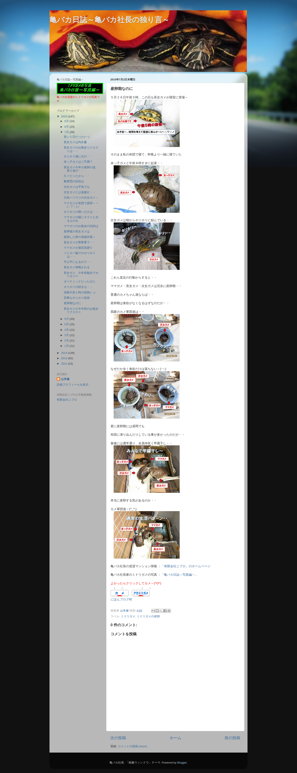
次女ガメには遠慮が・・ (79, 192)
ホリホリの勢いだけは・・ (81, 211)
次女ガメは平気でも (77, 186)
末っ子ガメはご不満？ (78, 161)
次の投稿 (118, 738)
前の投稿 (232, 738)
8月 (67, 126)
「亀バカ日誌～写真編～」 (179, 574)
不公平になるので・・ (78, 262)
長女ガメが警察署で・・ (79, 242)
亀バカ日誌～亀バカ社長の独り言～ (110, 19)
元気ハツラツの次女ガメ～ (81, 197)
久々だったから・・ (77, 176)
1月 (67, 345)
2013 (64, 358)
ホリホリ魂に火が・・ (78, 156)
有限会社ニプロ (67, 399)
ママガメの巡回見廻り (78, 247)
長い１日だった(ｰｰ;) (77, 136)
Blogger (182, 762)
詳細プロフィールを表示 (72, 384)
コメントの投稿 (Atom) (132, 746)
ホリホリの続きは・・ (78, 286)
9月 (67, 121)
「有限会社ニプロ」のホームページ (185, 566)
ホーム (175, 738)
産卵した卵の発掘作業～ (79, 237)
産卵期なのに (72, 303)
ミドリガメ (128, 616)
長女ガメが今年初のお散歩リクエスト (81, 310)
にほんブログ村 (121, 599)
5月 (67, 324)
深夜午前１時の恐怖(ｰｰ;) (79, 292)
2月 (67, 340)
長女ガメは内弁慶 (75, 142)
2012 (64, 363)
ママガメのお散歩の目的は (81, 226)
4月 (67, 329)
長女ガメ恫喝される (77, 267)
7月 (67, 132)
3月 (67, 335)
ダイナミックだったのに (79, 281)
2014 (64, 352)
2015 (64, 116)
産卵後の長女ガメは (77, 231)
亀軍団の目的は (74, 181)
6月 (67, 318)
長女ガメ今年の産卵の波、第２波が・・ (81, 169)
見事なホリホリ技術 (77, 297)
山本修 (65, 379)
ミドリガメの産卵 (148, 616)
